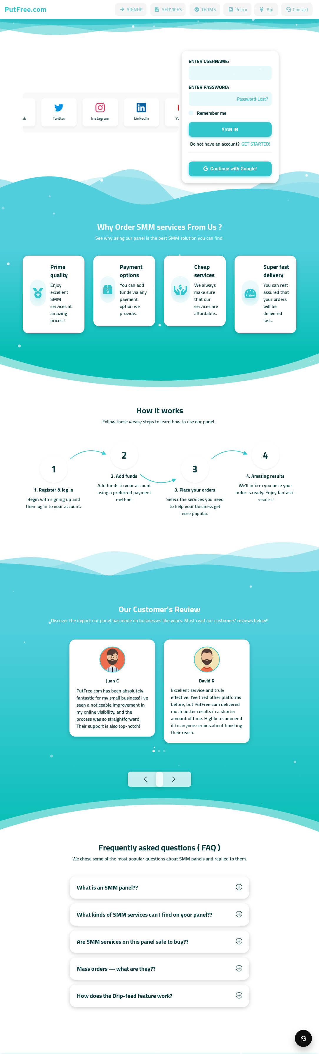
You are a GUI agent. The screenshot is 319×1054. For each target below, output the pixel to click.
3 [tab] (164, 751)
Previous (132, 778)
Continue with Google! (230, 168)
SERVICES (168, 9)
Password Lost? (252, 98)
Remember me (211, 112)
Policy (237, 9)
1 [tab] (153, 751)
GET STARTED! (255, 143)
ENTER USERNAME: (209, 61)
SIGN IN (230, 129)
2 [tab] (159, 751)
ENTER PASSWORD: (209, 87)
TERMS (205, 9)
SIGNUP (130, 9)
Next (186, 778)
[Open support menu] (303, 1038)
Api (266, 9)
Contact (296, 9)
